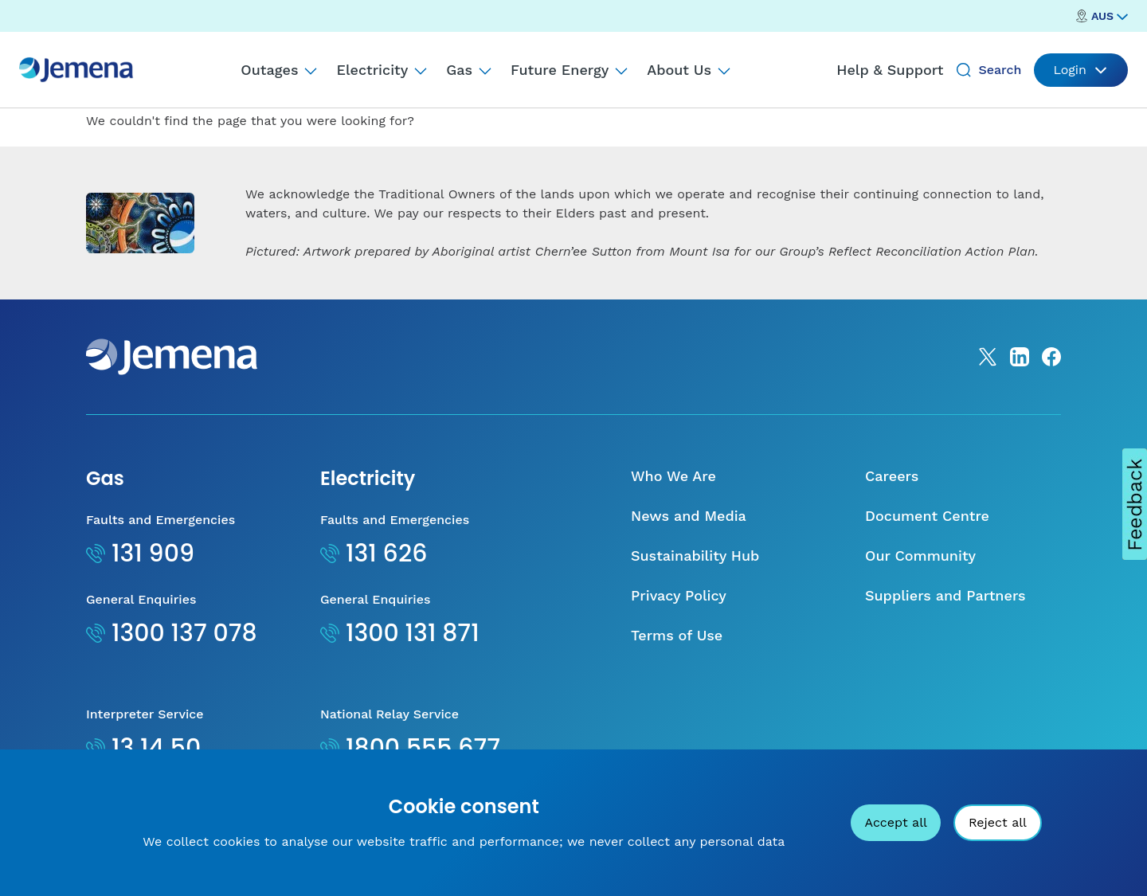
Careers (891, 476)
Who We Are (673, 476)
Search (999, 69)
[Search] (964, 70)
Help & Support (889, 69)
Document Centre (927, 515)
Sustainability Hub (695, 555)
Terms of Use (676, 635)
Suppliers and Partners (945, 595)
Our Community (920, 555)
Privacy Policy (678, 595)
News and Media (688, 515)
